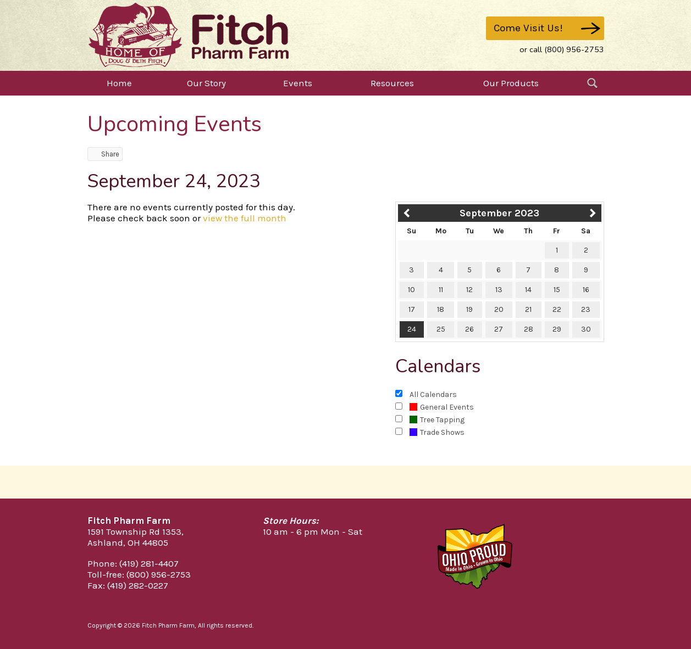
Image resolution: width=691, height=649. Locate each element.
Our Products (511, 82)
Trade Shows (437, 432)
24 (411, 329)
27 (498, 329)
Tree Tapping (437, 419)
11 (441, 289)
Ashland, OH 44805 (127, 542)
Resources (392, 82)
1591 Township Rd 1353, (135, 531)
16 (586, 289)
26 (469, 329)
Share (105, 154)
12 (469, 289)
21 (528, 309)
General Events (442, 407)
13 (498, 289)
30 (586, 329)
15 (557, 289)
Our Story (206, 82)
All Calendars (433, 394)
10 (411, 289)
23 (585, 309)
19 (469, 309)
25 (440, 329)
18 (440, 309)
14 (528, 289)
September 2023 (499, 213)
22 (556, 309)
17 (411, 309)
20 (499, 309)
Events (297, 82)
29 (556, 329)
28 (528, 329)
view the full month (244, 217)
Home (119, 82)
